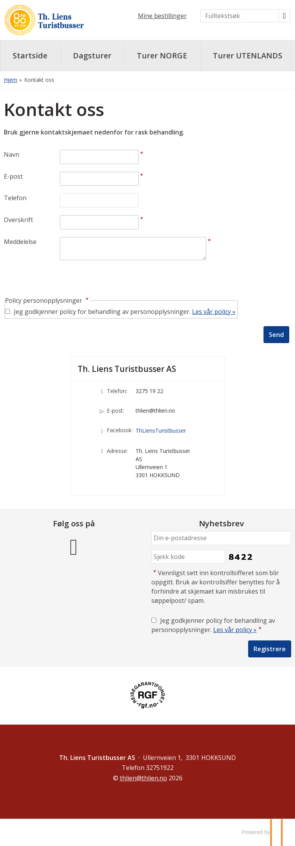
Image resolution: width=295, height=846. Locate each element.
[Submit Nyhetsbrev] (269, 648)
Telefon (15, 198)
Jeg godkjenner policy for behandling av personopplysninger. (124, 311)
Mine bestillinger (162, 16)
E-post (13, 176)
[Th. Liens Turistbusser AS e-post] (143, 778)
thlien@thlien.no (155, 410)
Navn (11, 154)
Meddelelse (20, 241)
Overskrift (18, 220)
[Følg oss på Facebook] (73, 546)
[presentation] (62, 279)
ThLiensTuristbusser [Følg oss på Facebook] (161, 430)
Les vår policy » (213, 311)
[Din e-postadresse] (221, 538)
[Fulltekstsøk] (239, 15)
